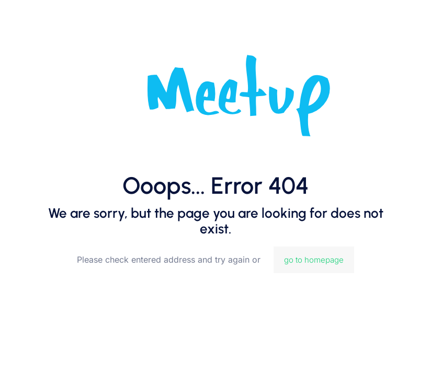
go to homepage (314, 260)
